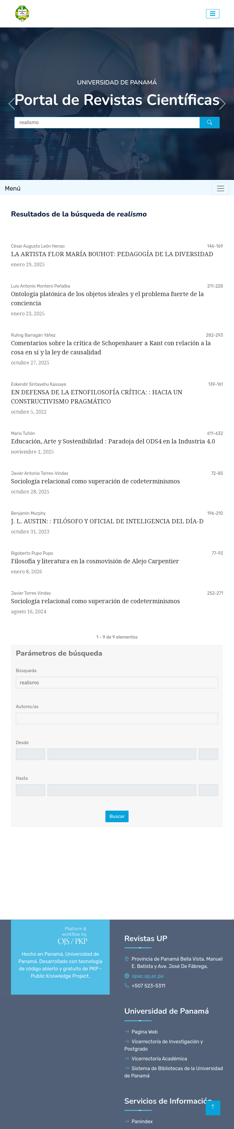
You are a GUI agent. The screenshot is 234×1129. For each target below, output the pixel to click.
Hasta (22, 778)
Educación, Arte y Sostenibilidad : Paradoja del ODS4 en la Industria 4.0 (113, 441)
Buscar (117, 816)
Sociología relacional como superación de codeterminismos (95, 481)
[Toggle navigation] (220, 188)
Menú (12, 188)
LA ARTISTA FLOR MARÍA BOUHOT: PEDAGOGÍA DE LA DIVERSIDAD (112, 254)
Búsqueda (26, 670)
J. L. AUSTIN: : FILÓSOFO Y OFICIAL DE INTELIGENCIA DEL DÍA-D (107, 521)
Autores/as (27, 706)
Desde (22, 742)
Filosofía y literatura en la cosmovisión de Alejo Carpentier (95, 561)
